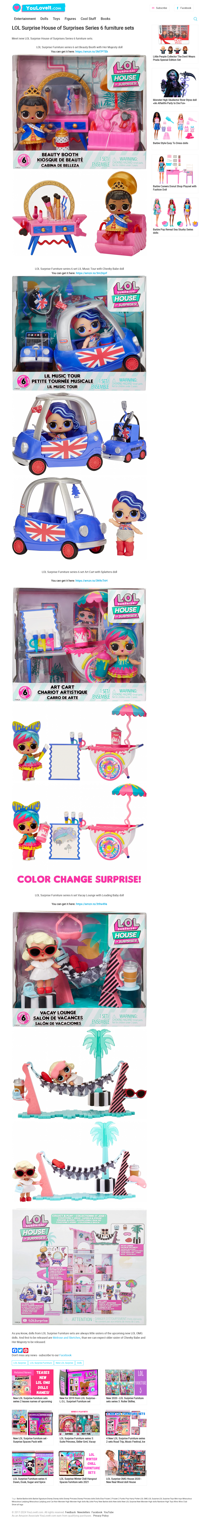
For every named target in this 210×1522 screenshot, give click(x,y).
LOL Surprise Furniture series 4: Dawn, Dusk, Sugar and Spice (30, 1480)
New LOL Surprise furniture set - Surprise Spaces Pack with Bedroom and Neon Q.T (30, 1440)
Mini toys (178, 1498)
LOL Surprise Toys (166, 1498)
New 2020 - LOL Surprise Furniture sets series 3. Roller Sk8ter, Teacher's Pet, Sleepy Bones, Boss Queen (124, 1400)
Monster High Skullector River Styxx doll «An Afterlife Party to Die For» (175, 101)
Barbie (19, 1498)
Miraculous (187, 1498)
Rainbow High (163, 1501)
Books (105, 18)
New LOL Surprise (64, 1362)
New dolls (117, 1501)
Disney (50, 1498)
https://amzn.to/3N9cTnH (92, 580)
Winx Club (183, 1501)
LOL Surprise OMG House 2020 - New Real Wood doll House (123, 1480)
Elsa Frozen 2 (106, 1498)
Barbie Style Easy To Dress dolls (170, 143)
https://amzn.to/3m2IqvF (91, 273)
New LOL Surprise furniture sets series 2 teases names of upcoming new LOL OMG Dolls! (32, 1400)
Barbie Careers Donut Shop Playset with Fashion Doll (174, 188)
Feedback (70, 1512)
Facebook (185, 8)
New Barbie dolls (106, 1501)
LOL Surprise (20, 1362)
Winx (176, 1501)
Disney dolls (58, 1498)
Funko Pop (124, 1498)
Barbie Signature (40, 1498)
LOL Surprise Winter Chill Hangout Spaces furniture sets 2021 (78, 1480)
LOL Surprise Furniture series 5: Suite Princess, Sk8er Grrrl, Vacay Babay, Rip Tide (78, 1440)
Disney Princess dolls (86, 1498)
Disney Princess (70, 1498)
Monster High (63, 1501)
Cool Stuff (88, 18)
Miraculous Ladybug (20, 1501)
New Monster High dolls (147, 1501)
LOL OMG (144, 1498)
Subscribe (161, 8)
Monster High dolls (78, 1501)
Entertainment (25, 18)
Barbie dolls (27, 1498)
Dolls (44, 18)
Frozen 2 (115, 1498)
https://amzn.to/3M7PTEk (91, 51)
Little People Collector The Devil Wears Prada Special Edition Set (174, 58)
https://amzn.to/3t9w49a (91, 904)
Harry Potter (134, 1498)
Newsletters (83, 1512)
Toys (56, 18)
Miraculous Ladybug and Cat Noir (43, 1501)
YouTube (108, 1512)
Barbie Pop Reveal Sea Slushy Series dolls (173, 231)
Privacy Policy (101, 1515)
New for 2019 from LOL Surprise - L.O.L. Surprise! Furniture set (78, 1400)
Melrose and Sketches (66, 1337)
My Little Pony (92, 1501)
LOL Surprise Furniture (41, 1362)
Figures (70, 18)
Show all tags (17, 1504)
